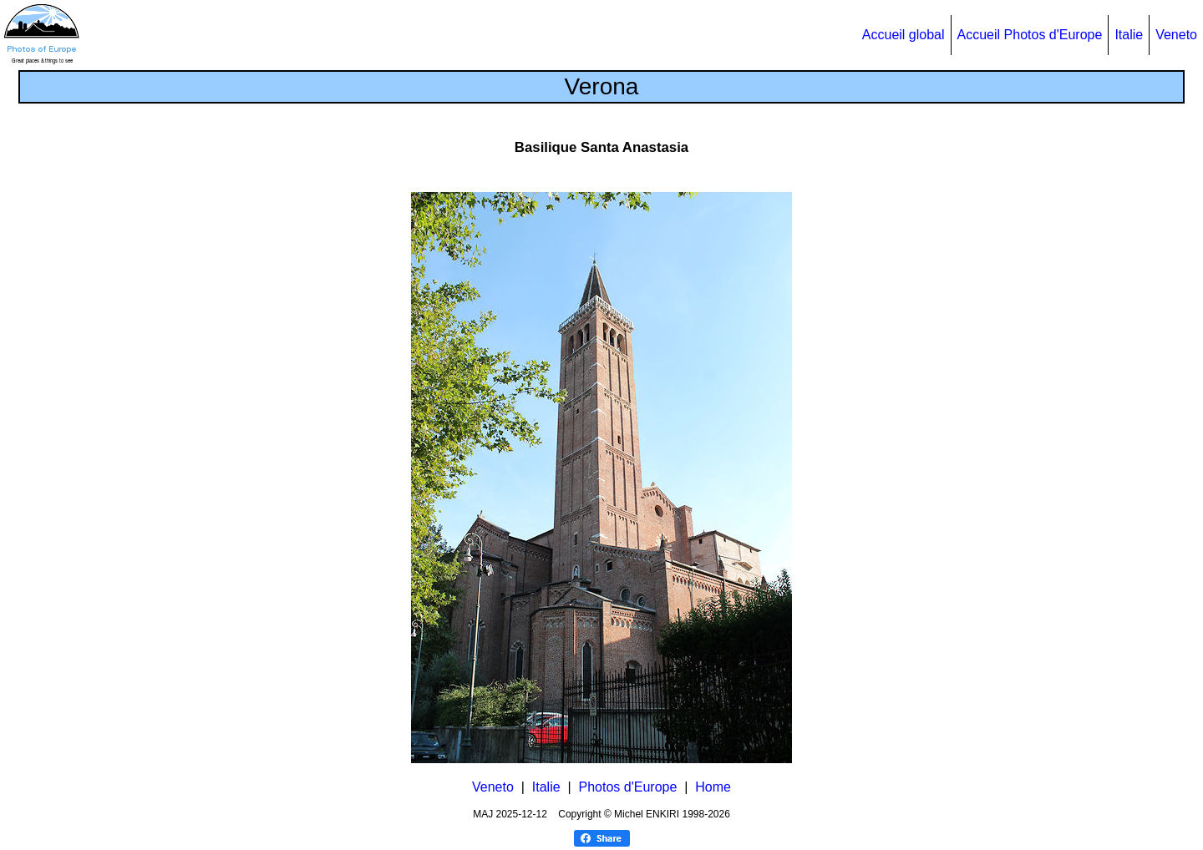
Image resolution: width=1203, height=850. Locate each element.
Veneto (1176, 35)
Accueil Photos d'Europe (1030, 35)
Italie (1128, 35)
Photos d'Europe (628, 787)
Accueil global (903, 35)
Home (713, 787)
